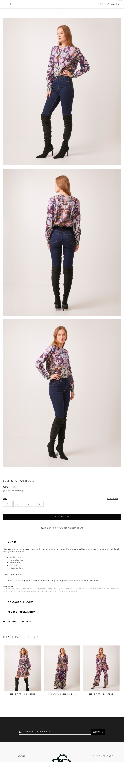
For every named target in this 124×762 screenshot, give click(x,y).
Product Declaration (22, 611)
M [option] (18, 503)
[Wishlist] (101, 4)
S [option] (7, 503)
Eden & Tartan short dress (22, 694)
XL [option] (39, 503)
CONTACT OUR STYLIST (20, 602)
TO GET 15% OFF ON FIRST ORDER (62, 528)
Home (53, 12)
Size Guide (112, 498)
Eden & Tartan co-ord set (101, 694)
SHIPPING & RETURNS (19, 621)
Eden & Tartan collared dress (62, 694)
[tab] (62, 542)
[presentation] (38, 637)
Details (12, 541)
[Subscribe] (98, 732)
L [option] (28, 503)
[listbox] (62, 504)
